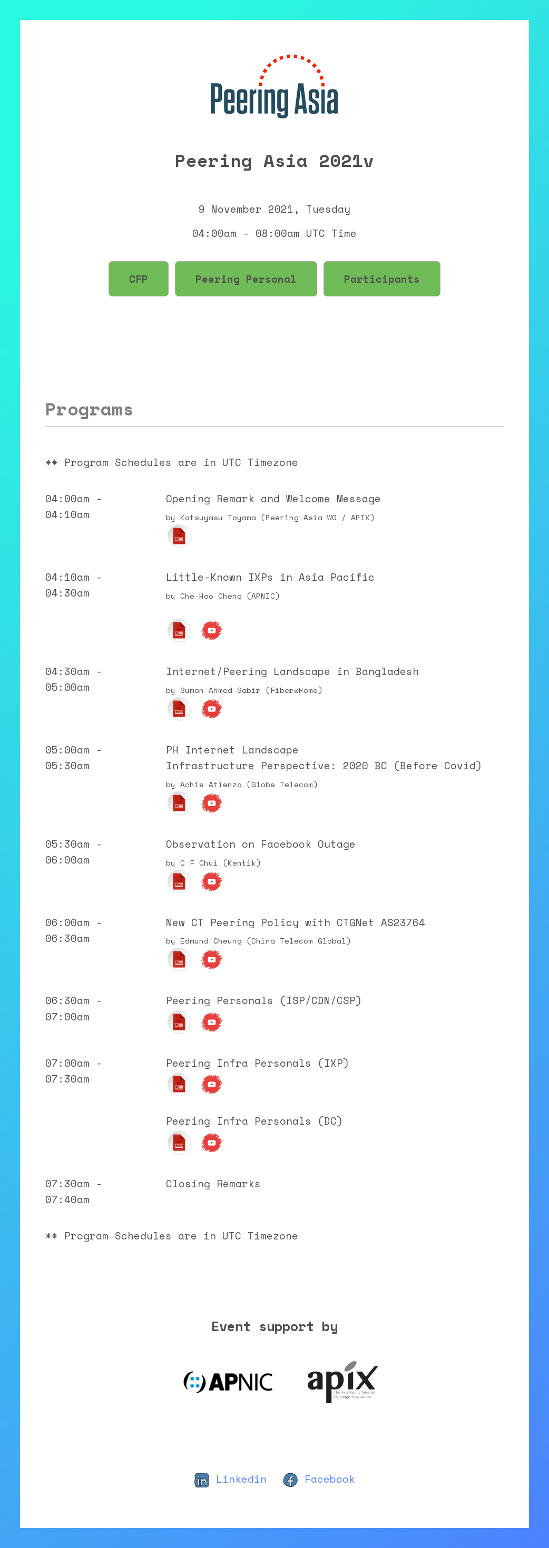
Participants (382, 279)
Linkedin (230, 1479)
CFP (138, 279)
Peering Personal (246, 279)
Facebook (318, 1479)
